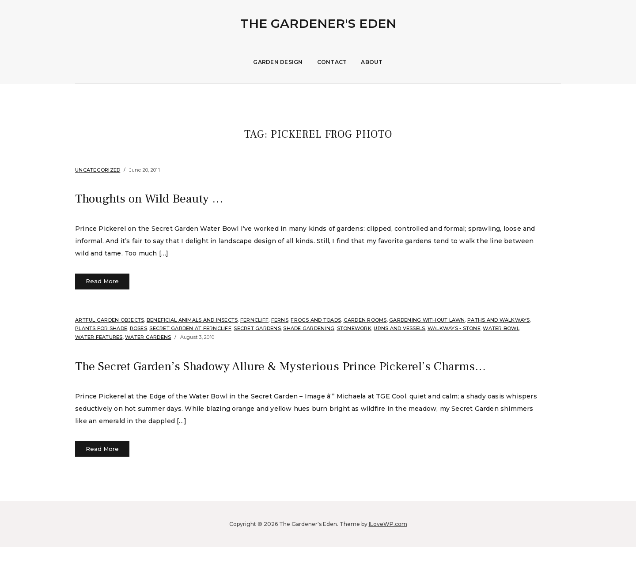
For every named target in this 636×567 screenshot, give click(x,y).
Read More (102, 281)
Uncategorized (97, 170)
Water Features (99, 337)
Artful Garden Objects (109, 320)
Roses (138, 328)
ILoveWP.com (388, 544)
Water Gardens (148, 337)
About (371, 62)
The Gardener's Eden (318, 23)
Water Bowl (501, 328)
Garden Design (278, 62)
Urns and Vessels (399, 328)
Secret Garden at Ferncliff (190, 328)
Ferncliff (254, 320)
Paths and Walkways (498, 320)
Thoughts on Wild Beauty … (160, 198)
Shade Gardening (308, 328)
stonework (354, 328)
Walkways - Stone (454, 328)
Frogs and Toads (316, 320)
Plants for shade (101, 328)
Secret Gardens (257, 328)
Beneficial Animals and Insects (192, 320)
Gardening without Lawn (427, 320)
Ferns (279, 320)
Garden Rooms (365, 320)
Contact (332, 62)
